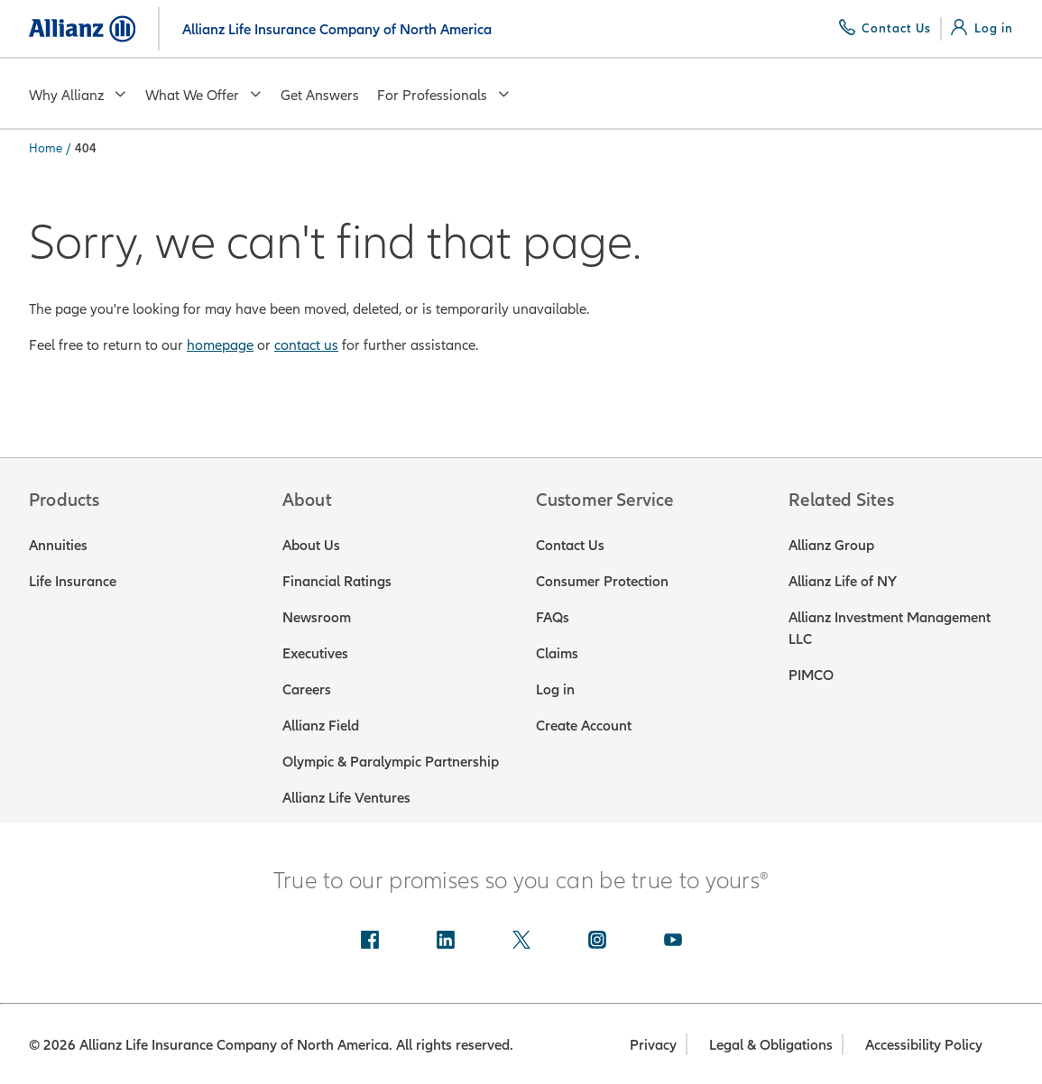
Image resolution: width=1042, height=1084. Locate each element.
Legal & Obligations (771, 1044)
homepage (220, 344)
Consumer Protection (602, 581)
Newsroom (316, 617)
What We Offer (204, 95)
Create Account (584, 725)
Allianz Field (320, 725)
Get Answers (320, 95)
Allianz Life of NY (842, 581)
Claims (557, 653)
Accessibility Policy (923, 1044)
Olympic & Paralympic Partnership (390, 761)
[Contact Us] (885, 28)
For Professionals (444, 95)
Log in (555, 689)
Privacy (653, 1044)
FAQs (552, 617)
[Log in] (982, 28)
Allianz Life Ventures (346, 797)
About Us (311, 545)
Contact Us (570, 545)
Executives (315, 653)
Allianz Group (831, 545)
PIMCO (811, 674)
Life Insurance (72, 581)
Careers (306, 689)
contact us (306, 344)
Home (45, 148)
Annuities (58, 545)
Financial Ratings (337, 581)
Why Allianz (78, 95)
